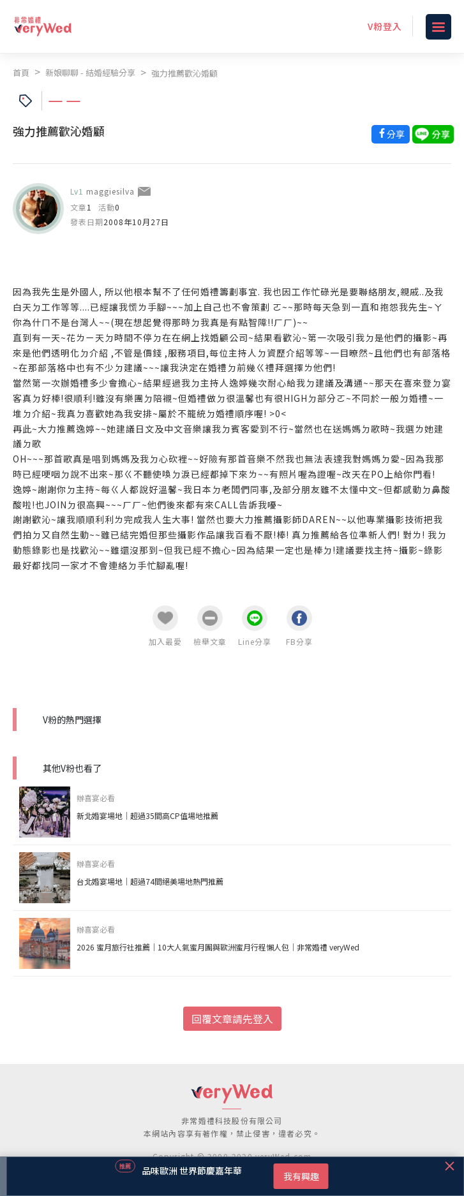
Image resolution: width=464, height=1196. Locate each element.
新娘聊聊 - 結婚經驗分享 (90, 72)
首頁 (21, 72)
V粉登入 (385, 26)
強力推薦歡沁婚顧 (184, 73)
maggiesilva (110, 191)
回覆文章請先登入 (232, 1018)
